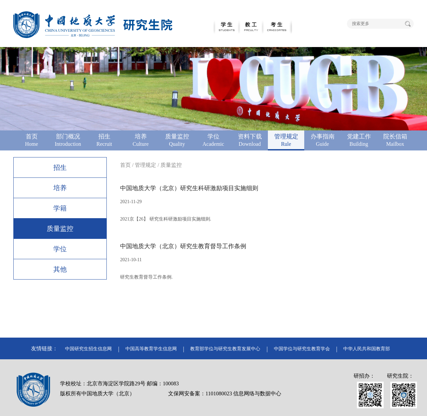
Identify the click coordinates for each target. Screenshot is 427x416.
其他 (60, 269)
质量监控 (60, 228)
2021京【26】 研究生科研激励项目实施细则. (165, 219)
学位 (60, 249)
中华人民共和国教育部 (366, 348)
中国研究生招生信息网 (88, 348)
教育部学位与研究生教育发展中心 (225, 348)
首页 (125, 165)
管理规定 (145, 165)
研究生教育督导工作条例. (146, 277)
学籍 (60, 208)
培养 (60, 187)
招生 (60, 167)
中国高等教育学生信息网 (151, 348)
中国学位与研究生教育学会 (302, 348)
